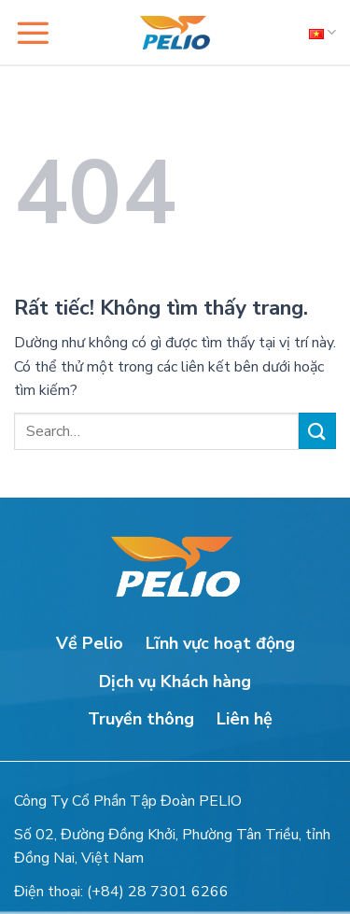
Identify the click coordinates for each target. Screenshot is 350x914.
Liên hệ (245, 719)
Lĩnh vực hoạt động (220, 643)
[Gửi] (317, 431)
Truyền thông (141, 719)
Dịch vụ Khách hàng (175, 681)
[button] (32, 32)
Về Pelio (89, 643)
